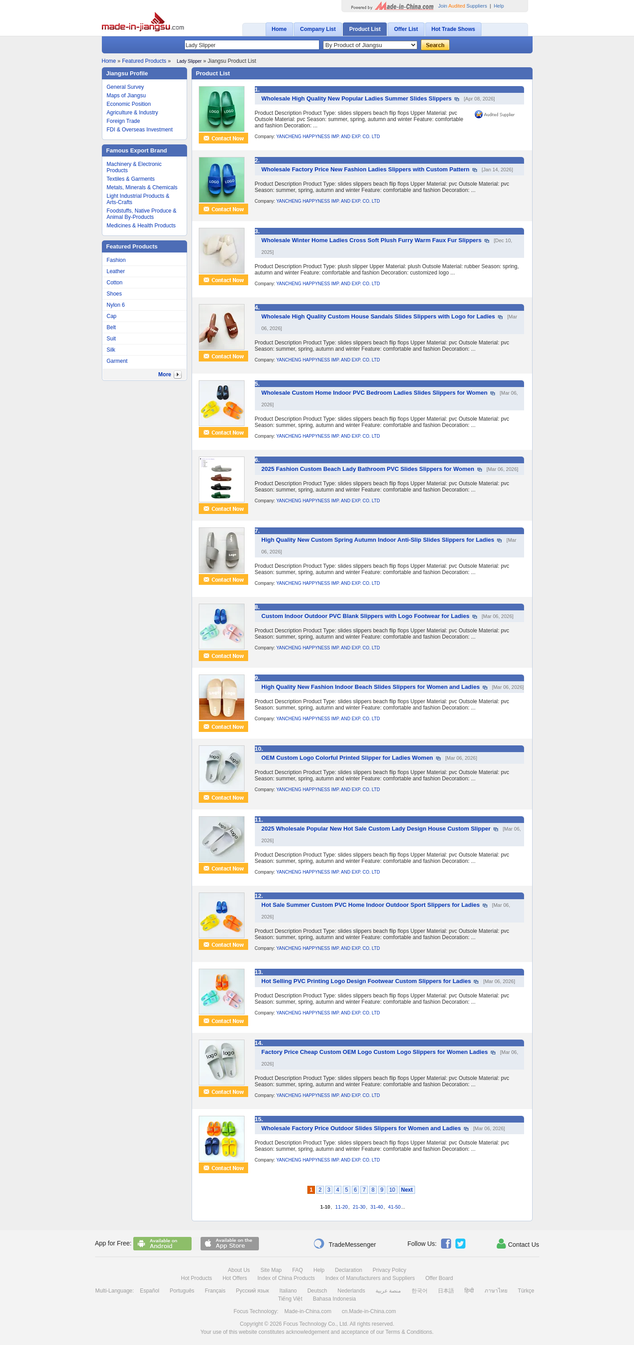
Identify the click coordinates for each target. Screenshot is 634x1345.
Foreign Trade (123, 121)
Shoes (114, 294)
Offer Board (439, 1278)
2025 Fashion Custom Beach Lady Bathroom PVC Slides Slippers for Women (368, 469)
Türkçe (526, 1291)
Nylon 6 (116, 305)
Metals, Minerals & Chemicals (142, 187)
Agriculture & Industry (132, 112)
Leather (116, 271)
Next (407, 1190)
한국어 (419, 1291)
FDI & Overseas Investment (140, 129)
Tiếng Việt (290, 1299)
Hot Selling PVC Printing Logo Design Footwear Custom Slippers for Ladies (366, 981)
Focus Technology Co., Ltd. (315, 1324)
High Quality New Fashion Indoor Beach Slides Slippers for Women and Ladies (371, 686)
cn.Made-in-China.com (369, 1311)
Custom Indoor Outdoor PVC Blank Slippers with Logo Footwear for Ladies (366, 616)
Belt (111, 327)
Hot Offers (235, 1278)
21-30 (359, 1207)
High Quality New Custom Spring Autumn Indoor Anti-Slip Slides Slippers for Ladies (378, 539)
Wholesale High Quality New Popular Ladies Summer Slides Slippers (357, 98)
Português (182, 1291)
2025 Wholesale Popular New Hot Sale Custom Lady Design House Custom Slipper (376, 828)
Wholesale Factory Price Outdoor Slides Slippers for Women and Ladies (361, 1128)
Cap (112, 316)
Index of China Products (286, 1278)
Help (499, 6)
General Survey (125, 87)
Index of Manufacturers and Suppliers (370, 1278)
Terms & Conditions (408, 1332)
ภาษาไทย (496, 1291)
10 (392, 1190)
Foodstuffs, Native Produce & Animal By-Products (142, 214)
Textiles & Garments (131, 179)
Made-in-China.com (308, 1311)
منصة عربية (388, 1291)
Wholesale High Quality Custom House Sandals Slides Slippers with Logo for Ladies (378, 316)
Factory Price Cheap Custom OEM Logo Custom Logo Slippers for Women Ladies (375, 1052)
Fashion (116, 260)
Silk (111, 350)
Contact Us (518, 1243)
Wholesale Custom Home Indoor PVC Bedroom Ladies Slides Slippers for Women (375, 392)
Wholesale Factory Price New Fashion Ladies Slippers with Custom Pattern (366, 169)
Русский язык (252, 1291)
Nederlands (351, 1291)
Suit (111, 338)
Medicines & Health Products (141, 225)
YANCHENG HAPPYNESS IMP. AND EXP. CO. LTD (328, 136)
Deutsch (317, 1291)
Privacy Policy (390, 1270)
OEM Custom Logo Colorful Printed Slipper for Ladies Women (347, 757)
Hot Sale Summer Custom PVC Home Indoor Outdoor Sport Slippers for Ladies (371, 904)
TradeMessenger (344, 1243)
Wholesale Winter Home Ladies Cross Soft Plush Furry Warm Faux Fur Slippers (372, 240)
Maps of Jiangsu (126, 95)
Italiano (288, 1291)
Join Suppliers (462, 6)
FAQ (297, 1270)
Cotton (114, 282)
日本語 (446, 1291)
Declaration (349, 1270)
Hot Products (196, 1278)
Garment (117, 361)
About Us (239, 1270)
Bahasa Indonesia (334, 1299)
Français (215, 1291)
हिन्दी (469, 1291)
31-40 (377, 1207)
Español (149, 1291)
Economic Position (129, 104)
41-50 (394, 1207)
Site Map (270, 1270)
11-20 (341, 1207)
